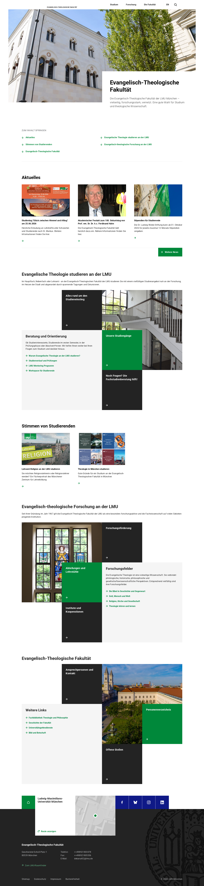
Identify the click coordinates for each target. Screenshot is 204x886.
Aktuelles (30, 137)
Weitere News (171, 252)
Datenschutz (40, 879)
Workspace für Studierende (42, 370)
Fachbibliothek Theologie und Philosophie (48, 717)
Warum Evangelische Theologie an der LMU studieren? (54, 356)
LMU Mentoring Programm (41, 366)
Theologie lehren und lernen (122, 606)
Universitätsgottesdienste (41, 727)
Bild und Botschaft (37, 733)
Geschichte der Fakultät (40, 723)
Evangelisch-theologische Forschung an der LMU (128, 144)
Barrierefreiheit (73, 879)
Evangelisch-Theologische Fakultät (43, 151)
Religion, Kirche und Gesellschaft (124, 601)
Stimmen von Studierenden (39, 144)
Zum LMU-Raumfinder (35, 865)
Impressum (55, 879)
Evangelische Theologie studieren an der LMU (126, 137)
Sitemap (26, 879)
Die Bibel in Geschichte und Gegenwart (127, 591)
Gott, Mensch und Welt (119, 596)
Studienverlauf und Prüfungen (43, 360)
